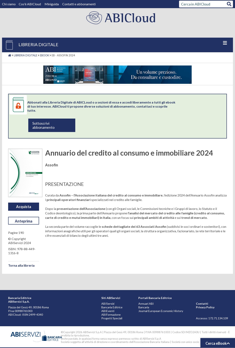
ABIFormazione (111, 314)
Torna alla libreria (21, 265)
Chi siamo (9, 4)
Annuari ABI (146, 303)
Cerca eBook (217, 343)
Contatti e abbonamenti (79, 4)
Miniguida (51, 4)
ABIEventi (107, 311)
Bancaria (143, 307)
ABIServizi (107, 303)
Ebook (44, 55)
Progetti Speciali (111, 318)
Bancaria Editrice (111, 307)
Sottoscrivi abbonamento (43, 125)
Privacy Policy (205, 307)
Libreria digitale (25, 55)
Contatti (202, 303)
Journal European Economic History (160, 311)
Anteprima (23, 221)
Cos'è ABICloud (30, 4)
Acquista (23, 206)
